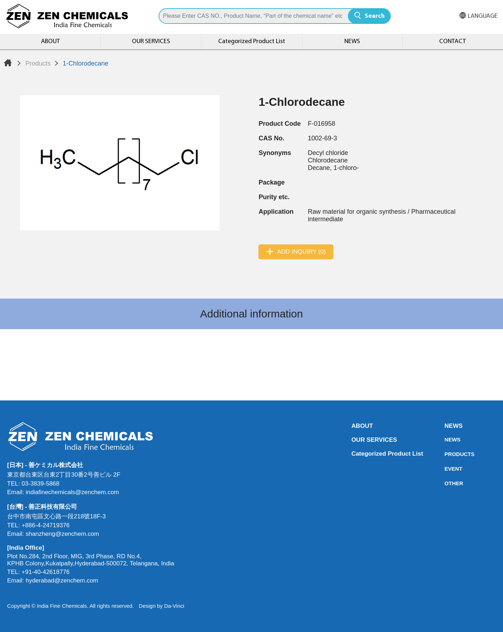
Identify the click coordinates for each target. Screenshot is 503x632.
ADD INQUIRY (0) (301, 251)
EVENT (447, 469)
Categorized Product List (251, 41)
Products (38, 63)
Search (375, 16)
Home (7, 62)
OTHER (447, 483)
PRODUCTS (447, 454)
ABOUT (50, 41)
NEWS (352, 41)
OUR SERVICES (151, 41)
